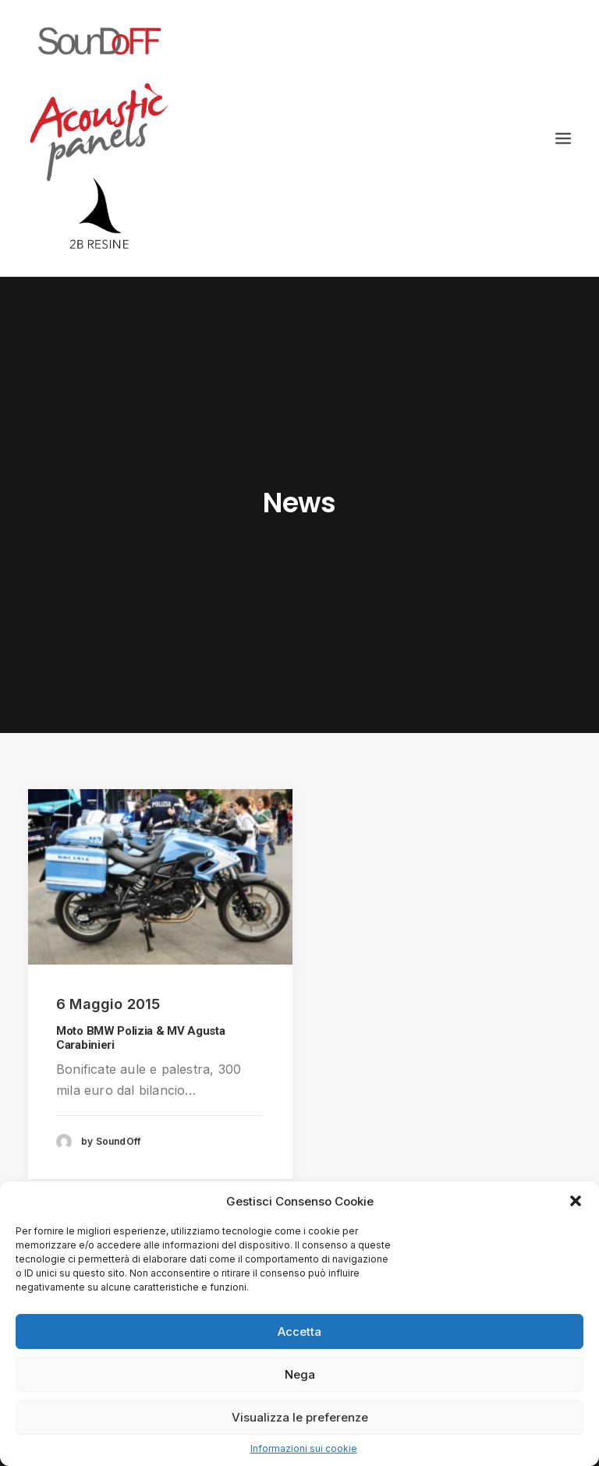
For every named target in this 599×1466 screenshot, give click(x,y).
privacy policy (451, 1131)
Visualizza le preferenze (300, 1417)
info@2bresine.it (459, 1096)
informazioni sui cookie (479, 1166)
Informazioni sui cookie (303, 1448)
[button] (575, 1201)
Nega (300, 1374)
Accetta (299, 1331)
